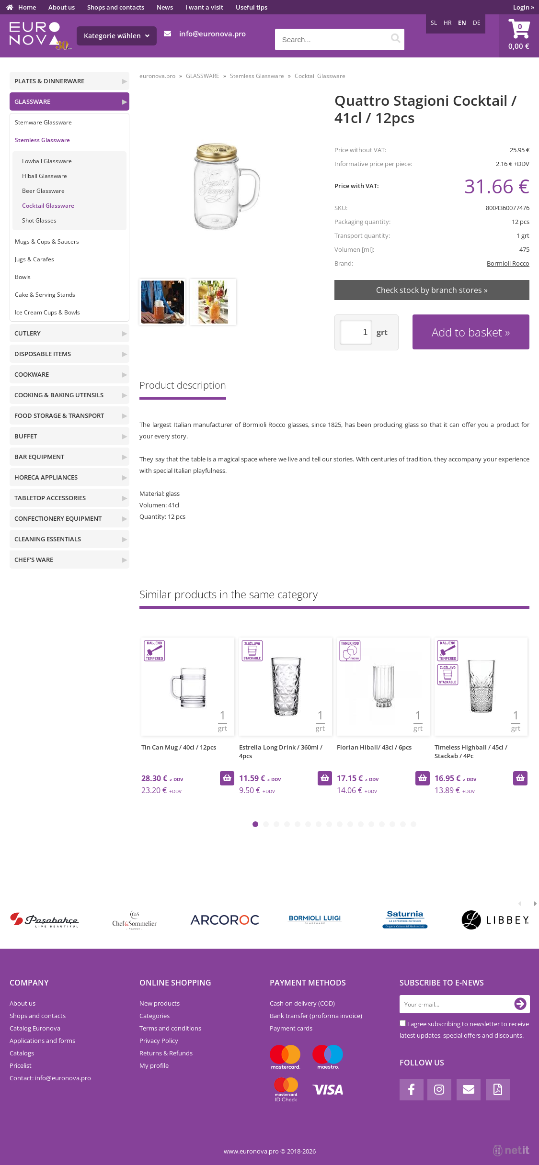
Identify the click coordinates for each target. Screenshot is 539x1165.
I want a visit (204, 7)
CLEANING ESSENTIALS (47, 539)
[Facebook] (412, 1089)
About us (61, 7)
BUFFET (25, 436)
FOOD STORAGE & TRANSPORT (59, 415)
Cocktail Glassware (48, 206)
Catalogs (22, 1053)
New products (159, 1003)
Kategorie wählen (116, 35)
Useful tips (251, 7)
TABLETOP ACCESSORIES (50, 497)
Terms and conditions (170, 1028)
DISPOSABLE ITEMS (42, 353)
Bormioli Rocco (508, 263)
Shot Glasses (39, 220)
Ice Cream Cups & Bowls (47, 312)
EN (462, 23)
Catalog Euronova (35, 1028)
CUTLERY (27, 333)
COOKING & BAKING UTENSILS (58, 395)
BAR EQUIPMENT (39, 456)
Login (523, 7)
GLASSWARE (32, 101)
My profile (154, 1065)
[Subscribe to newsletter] (520, 1004)
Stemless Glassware (42, 140)
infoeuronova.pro (212, 33)
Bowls (23, 277)
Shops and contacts (115, 7)
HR (447, 23)
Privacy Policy (158, 1040)
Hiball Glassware (44, 176)
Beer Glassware (43, 191)
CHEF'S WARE (33, 559)
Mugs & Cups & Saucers (47, 241)
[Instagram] (439, 1089)
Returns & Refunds (166, 1053)
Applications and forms (42, 1040)
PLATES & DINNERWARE (49, 81)
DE (477, 23)
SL (434, 23)
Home (27, 7)
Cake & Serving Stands (45, 295)
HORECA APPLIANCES (46, 477)
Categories (154, 1015)
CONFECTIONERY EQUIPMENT (58, 518)
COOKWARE (31, 374)
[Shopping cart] (519, 35)
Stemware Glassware (43, 122)
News (165, 7)
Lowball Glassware (47, 161)
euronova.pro (157, 76)
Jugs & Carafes (34, 259)
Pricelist (21, 1065)
